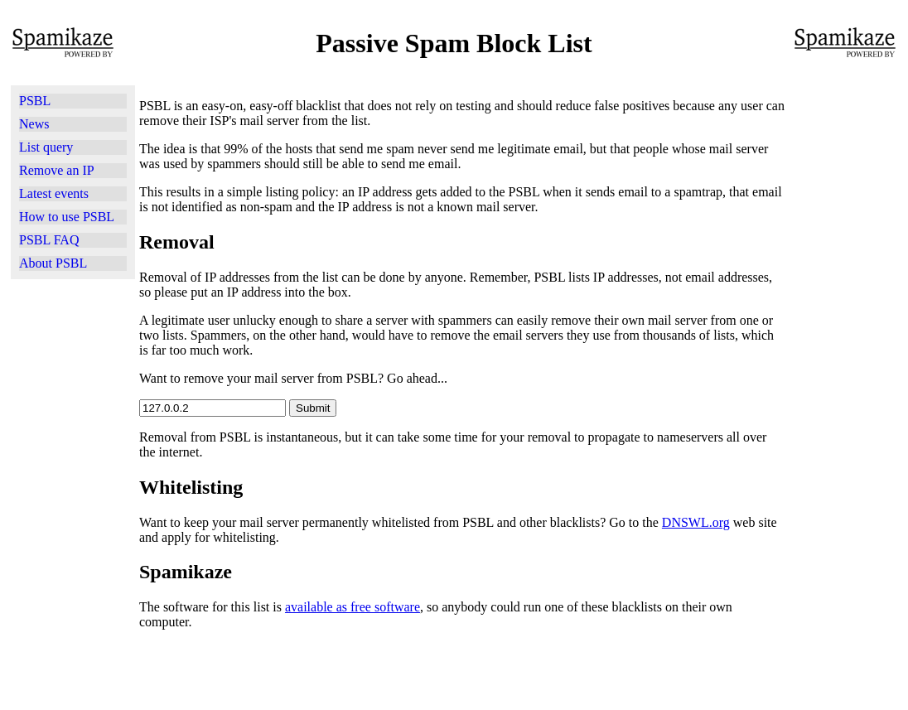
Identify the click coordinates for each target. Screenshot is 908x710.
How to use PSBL (66, 217)
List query (46, 147)
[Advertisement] (73, 493)
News (34, 124)
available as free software (352, 607)
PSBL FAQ (49, 240)
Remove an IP (56, 170)
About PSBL (53, 263)
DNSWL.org (696, 522)
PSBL (35, 101)
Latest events (54, 193)
